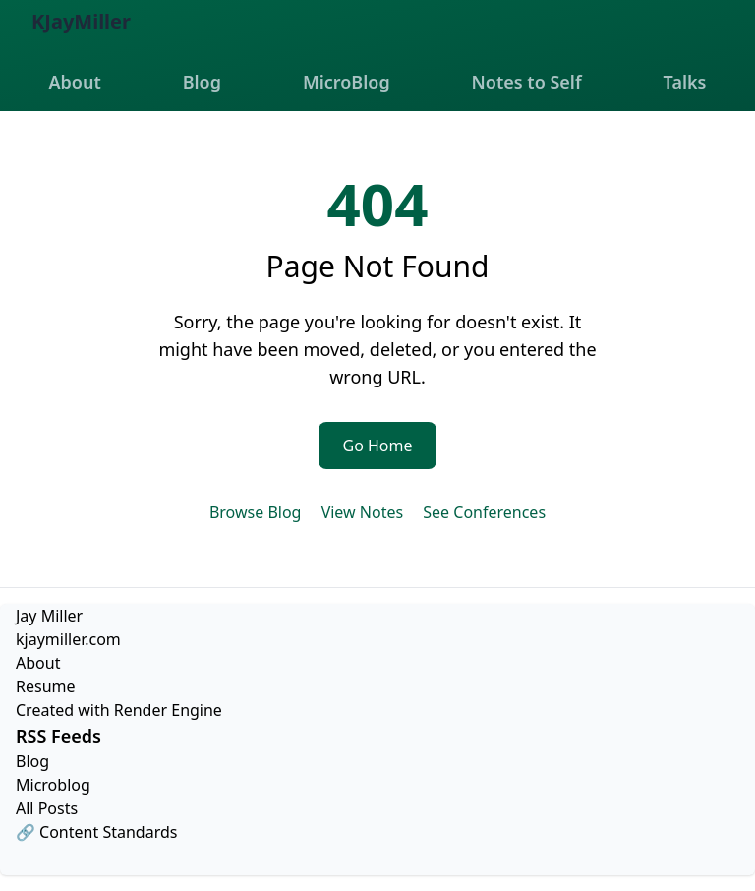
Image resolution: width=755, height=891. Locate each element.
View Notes (362, 512)
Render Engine (168, 710)
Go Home (377, 445)
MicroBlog (346, 81)
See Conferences (484, 512)
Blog (202, 81)
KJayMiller (81, 21)
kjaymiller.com (68, 639)
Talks (685, 81)
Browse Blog (255, 512)
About (74, 81)
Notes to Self (527, 81)
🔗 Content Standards (96, 832)
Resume (46, 686)
